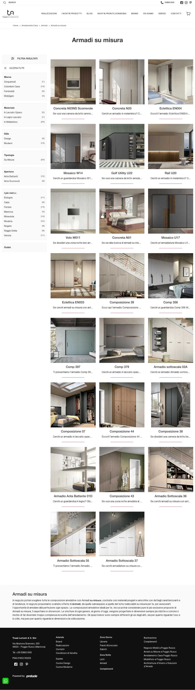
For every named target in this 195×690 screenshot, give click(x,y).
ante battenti (11, 176)
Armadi (44, 25)
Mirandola (9, 216)
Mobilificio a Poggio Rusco (157, 659)
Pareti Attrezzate (108, 645)
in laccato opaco (13, 112)
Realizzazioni (49, 13)
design (7, 138)
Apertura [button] (9, 171)
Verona (7, 235)
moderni (8, 143)
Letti (102, 659)
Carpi (6, 202)
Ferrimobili (9, 91)
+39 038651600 (24, 652)
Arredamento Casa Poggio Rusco (160, 655)
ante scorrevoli (12, 181)
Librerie (103, 641)
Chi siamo (148, 13)
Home (15, 25)
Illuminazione (150, 638)
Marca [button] (7, 77)
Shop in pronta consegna (112, 13)
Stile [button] (6, 133)
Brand (134, 13)
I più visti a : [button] (10, 192)
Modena (8, 221)
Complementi (150, 641)
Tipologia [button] (9, 155)
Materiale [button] (9, 107)
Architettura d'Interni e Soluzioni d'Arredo (160, 665)
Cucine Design (63, 663)
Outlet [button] (7, 247)
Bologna (8, 197)
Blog (89, 13)
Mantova (8, 212)
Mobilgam (9, 96)
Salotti (103, 649)
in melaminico (11, 122)
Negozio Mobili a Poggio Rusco (159, 648)
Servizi (162, 13)
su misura (9, 160)
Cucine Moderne (64, 667)
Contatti (176, 13)
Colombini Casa (12, 86)
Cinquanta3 (10, 82)
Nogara (7, 226)
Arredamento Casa (30, 25)
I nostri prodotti (72, 13)
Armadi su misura (58, 25)
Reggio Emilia (10, 230)
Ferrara (7, 207)
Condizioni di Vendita (66, 653)
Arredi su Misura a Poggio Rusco (160, 651)
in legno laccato (12, 117)
